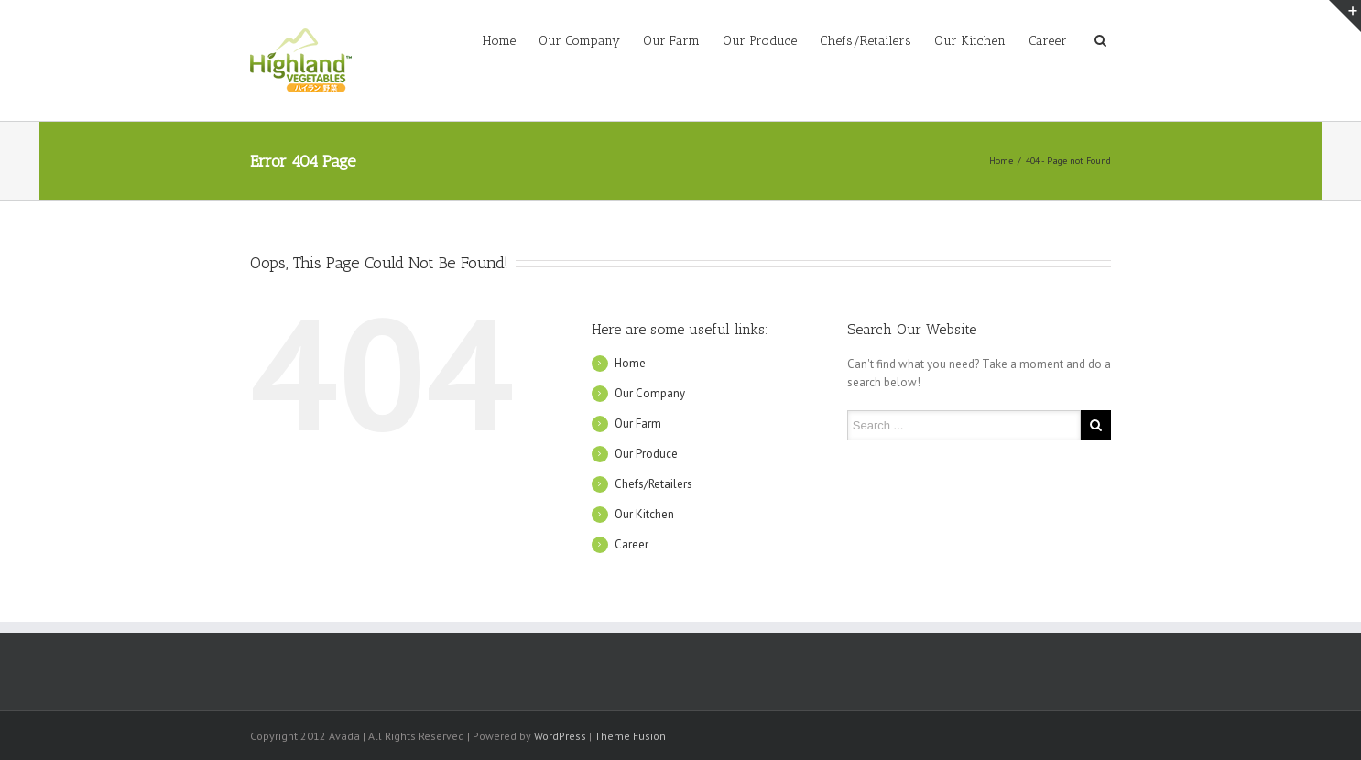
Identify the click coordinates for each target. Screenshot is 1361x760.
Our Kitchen (970, 41)
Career (1048, 41)
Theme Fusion (630, 736)
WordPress (560, 736)
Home (499, 41)
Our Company (579, 41)
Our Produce (760, 41)
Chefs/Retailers (865, 41)
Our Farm (671, 41)
